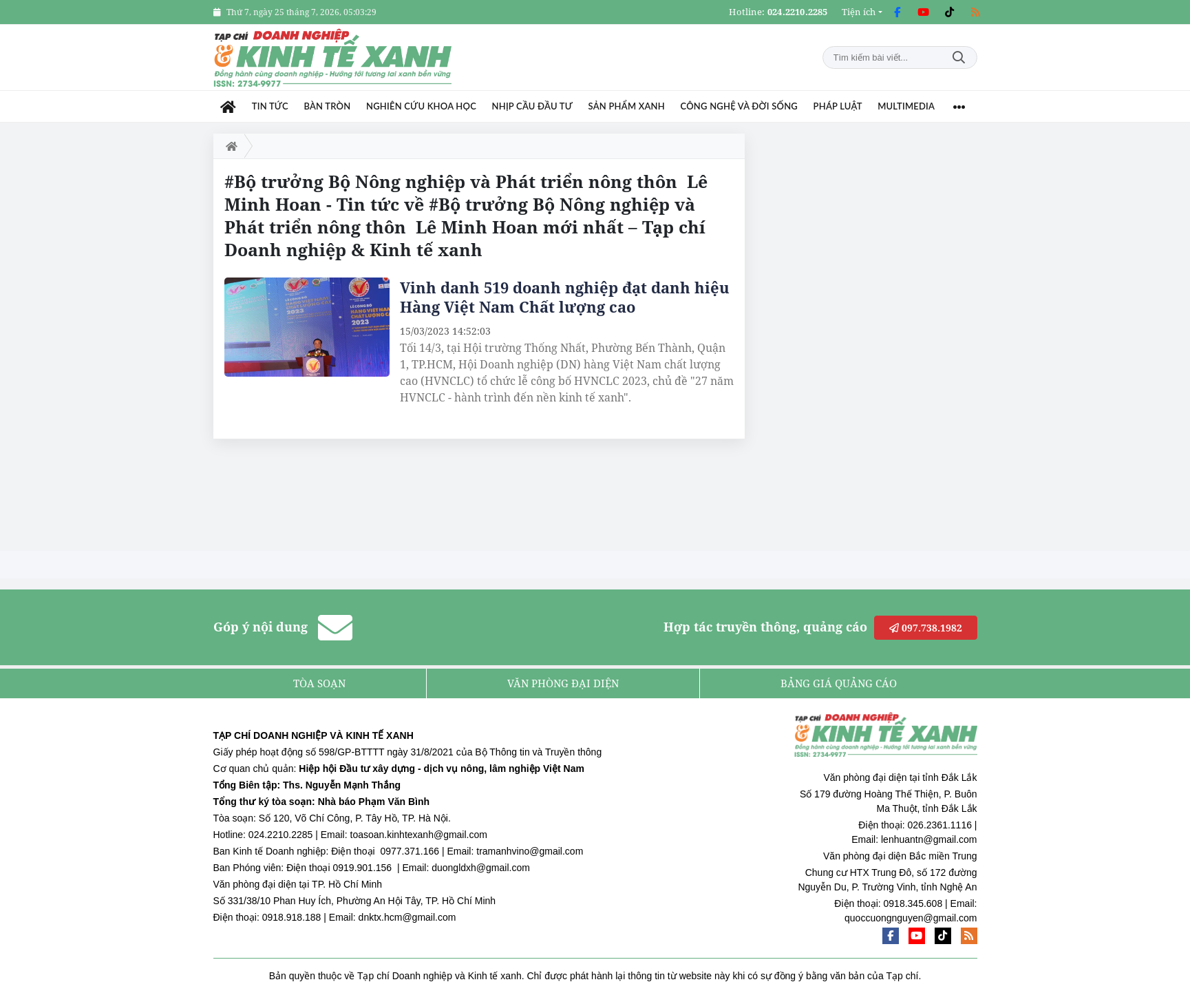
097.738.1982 (925, 627)
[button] (862, 12)
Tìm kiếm (959, 57)
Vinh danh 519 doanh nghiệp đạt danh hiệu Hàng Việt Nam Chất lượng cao (565, 297)
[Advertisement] (874, 340)
